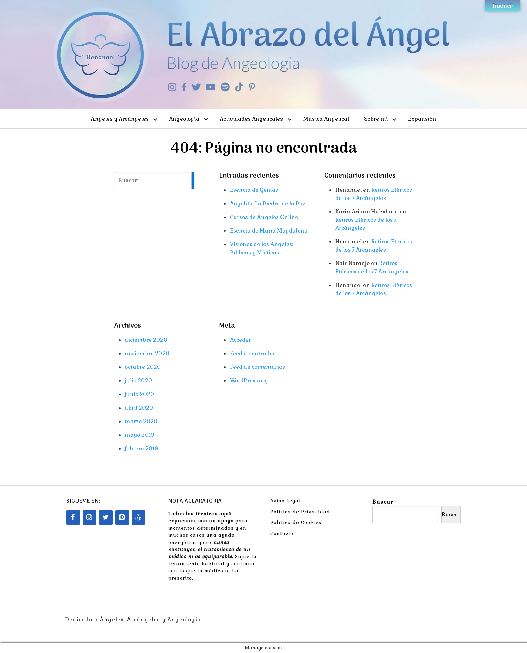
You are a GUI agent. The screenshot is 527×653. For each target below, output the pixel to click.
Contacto (281, 533)
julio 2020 (138, 380)
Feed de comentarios (257, 367)
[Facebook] (73, 517)
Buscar (382, 501)
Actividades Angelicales (251, 118)
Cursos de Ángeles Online (264, 217)
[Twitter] (106, 517)
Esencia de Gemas (254, 189)
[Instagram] (89, 517)
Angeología (184, 118)
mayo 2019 (139, 435)
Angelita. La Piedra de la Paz (267, 203)
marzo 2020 (141, 421)
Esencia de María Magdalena (269, 230)
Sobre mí (376, 118)
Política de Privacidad (300, 512)
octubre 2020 (143, 367)
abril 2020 (139, 407)
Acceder (240, 339)
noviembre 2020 (147, 353)
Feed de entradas (253, 353)
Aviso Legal (285, 501)
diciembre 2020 (146, 339)
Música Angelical (326, 118)
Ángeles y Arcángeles (120, 118)
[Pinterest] (122, 517)
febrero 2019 (141, 448)
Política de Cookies (295, 522)
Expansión (422, 118)
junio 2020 (139, 394)
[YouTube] (138, 517)
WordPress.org (249, 380)
